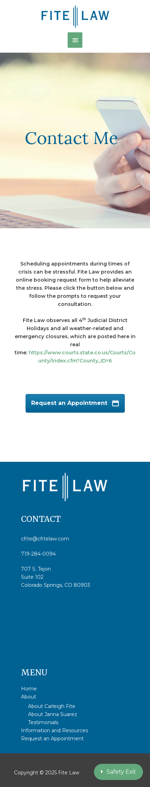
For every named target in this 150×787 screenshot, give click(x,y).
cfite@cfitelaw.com (45, 539)
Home (29, 689)
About (28, 697)
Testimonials (43, 722)
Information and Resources (54, 730)
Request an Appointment (52, 738)
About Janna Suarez (52, 714)
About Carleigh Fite (51, 706)
